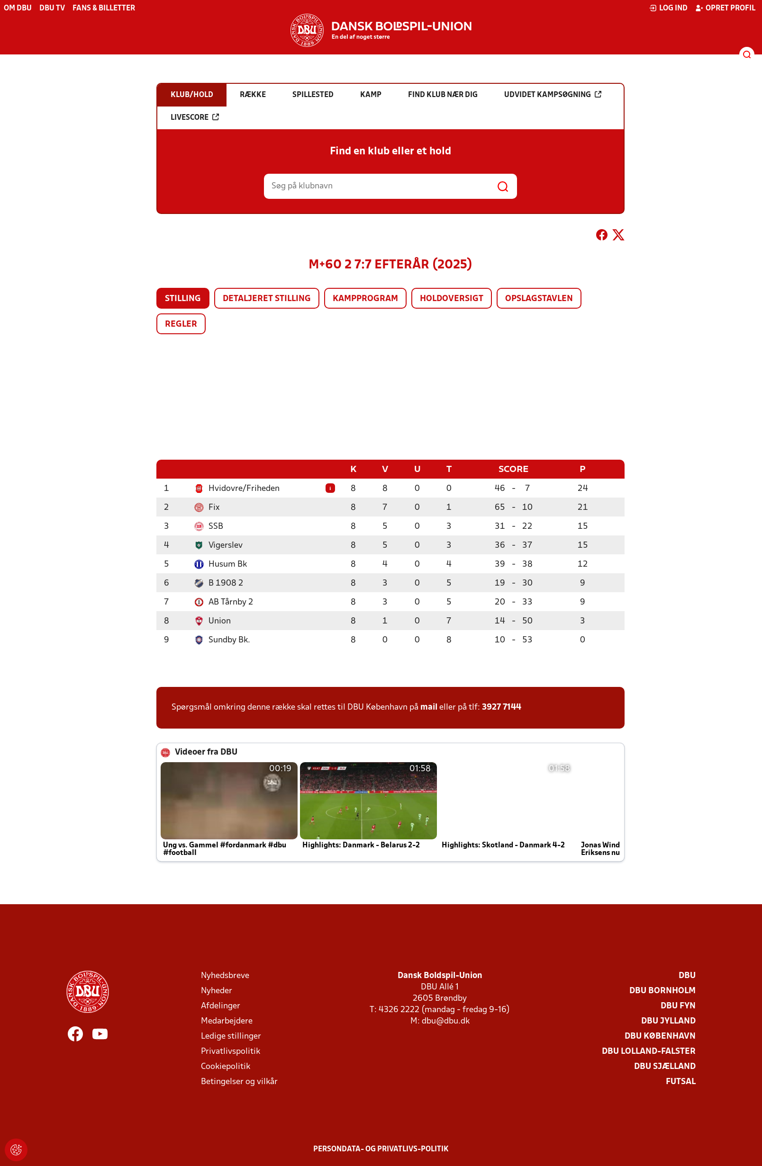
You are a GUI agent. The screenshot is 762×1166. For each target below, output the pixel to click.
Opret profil (725, 8)
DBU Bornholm (662, 991)
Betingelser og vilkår (239, 1081)
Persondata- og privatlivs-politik (381, 1149)
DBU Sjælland (665, 1066)
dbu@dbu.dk (446, 1021)
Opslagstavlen (539, 299)
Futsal (681, 1081)
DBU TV (52, 8)
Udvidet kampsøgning (552, 94)
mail (428, 707)
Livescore (195, 117)
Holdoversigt (451, 299)
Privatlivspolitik (230, 1051)
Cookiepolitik (225, 1066)
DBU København (660, 1036)
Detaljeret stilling (267, 299)
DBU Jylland (668, 1021)
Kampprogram (365, 299)
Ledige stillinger (231, 1036)
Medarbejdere (227, 1021)
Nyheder (216, 991)
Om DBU (18, 8)
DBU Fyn (678, 1006)
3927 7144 (501, 707)
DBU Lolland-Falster (649, 1051)
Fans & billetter (104, 8)
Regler (181, 324)
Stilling (183, 299)
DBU (687, 975)
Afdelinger (220, 1006)
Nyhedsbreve (225, 975)
